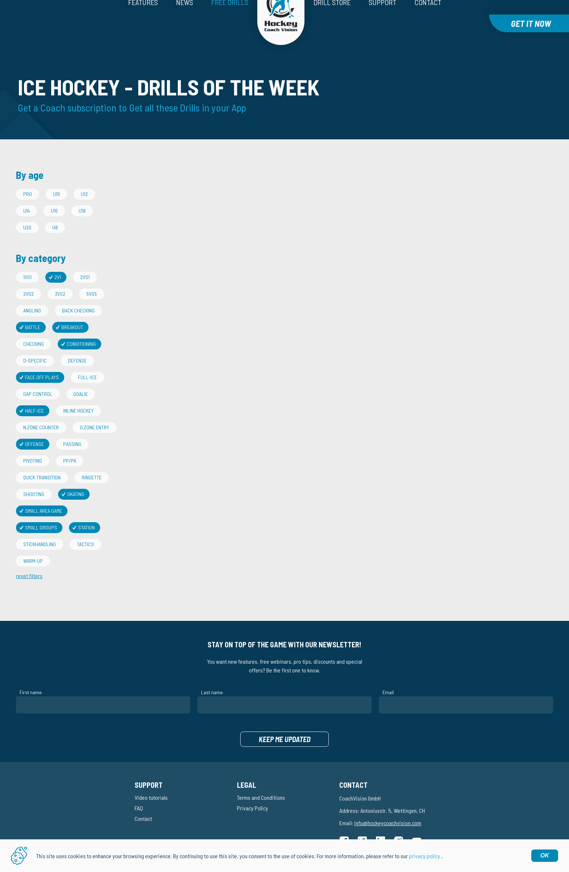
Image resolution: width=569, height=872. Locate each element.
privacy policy (424, 855)
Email (388, 676)
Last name (212, 676)
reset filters (29, 559)
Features (143, 20)
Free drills (229, 20)
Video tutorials (151, 781)
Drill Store (332, 20)
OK (544, 855)
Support (382, 20)
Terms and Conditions (261, 781)
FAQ (139, 791)
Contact (427, 20)
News (184, 20)
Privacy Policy (252, 791)
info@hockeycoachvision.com (387, 806)
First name (31, 676)
